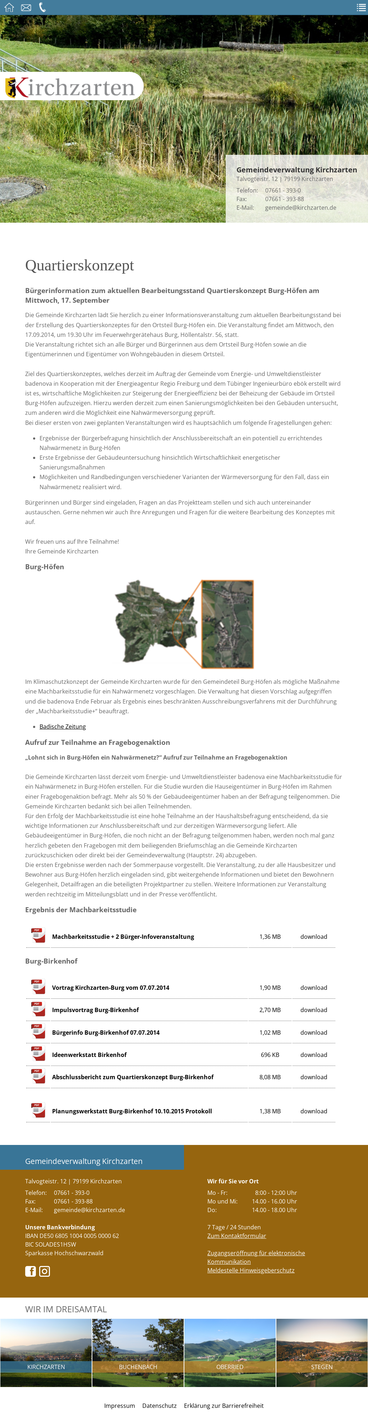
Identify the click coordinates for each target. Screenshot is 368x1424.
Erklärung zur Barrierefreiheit (224, 1406)
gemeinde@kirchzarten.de (300, 208)
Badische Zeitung (63, 726)
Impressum (119, 1406)
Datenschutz (159, 1406)
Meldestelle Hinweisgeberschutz (251, 1270)
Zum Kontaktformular (236, 1236)
